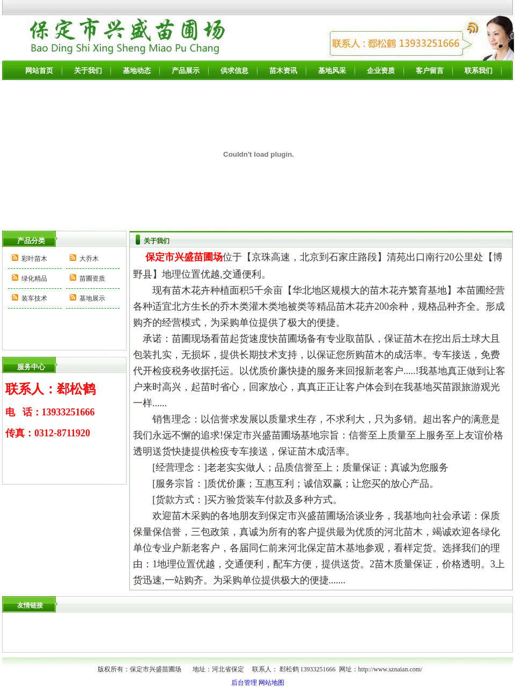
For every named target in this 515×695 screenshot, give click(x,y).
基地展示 (92, 298)
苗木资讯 (283, 71)
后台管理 (244, 682)
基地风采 (332, 71)
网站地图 (271, 682)
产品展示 (186, 71)
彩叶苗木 (34, 258)
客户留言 (430, 71)
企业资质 (381, 71)
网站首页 (39, 71)
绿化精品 (34, 278)
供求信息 (234, 71)
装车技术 (34, 298)
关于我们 (88, 71)
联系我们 (478, 71)
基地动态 (137, 71)
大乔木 (89, 258)
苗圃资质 (92, 278)
